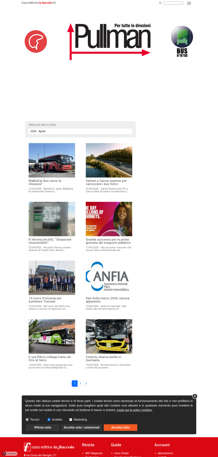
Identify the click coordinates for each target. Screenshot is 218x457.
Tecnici (34, 419)
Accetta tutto (120, 427)
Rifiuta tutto (42, 427)
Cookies (9, 454)
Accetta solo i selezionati (82, 427)
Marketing (80, 419)
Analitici (57, 419)
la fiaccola (47, 2)
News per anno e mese (42, 124)
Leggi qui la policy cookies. (134, 410)
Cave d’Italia (121, 453)
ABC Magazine (94, 453)
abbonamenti (165, 453)
